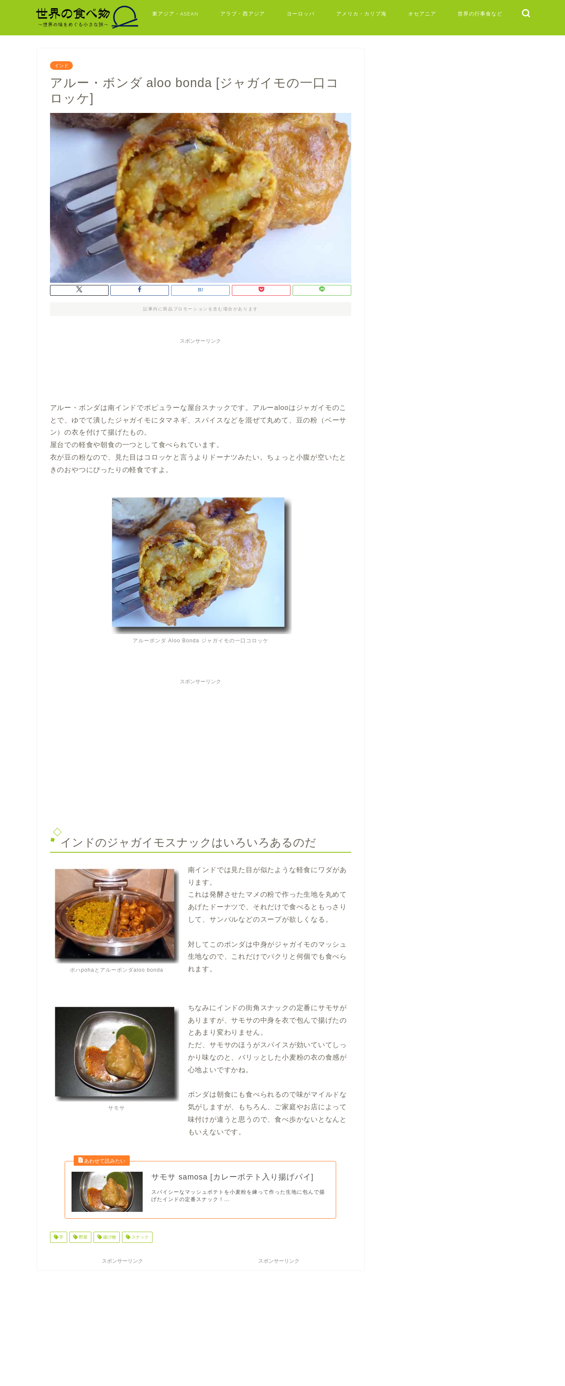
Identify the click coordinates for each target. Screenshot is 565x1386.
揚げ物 (109, 1241)
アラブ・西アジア (242, 13)
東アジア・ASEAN (175, 13)
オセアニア (422, 13)
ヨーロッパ (301, 13)
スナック (139, 1241)
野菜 (82, 1241)
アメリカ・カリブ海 (361, 13)
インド (61, 65)
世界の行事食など (480, 13)
